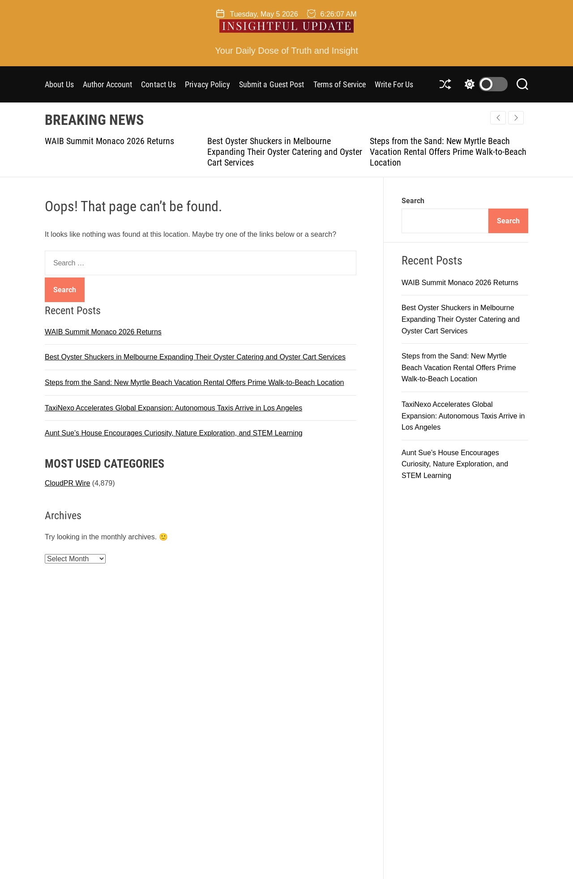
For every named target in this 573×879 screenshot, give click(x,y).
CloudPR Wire (67, 483)
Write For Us (394, 84)
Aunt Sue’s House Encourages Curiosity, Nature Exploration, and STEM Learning (174, 433)
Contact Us (158, 84)
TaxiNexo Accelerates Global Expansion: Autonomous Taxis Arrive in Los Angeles (173, 408)
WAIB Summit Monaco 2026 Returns (109, 141)
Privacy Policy (207, 84)
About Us (59, 84)
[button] (516, 117)
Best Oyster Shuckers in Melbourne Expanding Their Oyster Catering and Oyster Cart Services (284, 152)
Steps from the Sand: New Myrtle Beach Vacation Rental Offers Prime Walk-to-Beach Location (448, 152)
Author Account (107, 84)
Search (413, 200)
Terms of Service (339, 84)
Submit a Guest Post (271, 84)
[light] (484, 84)
